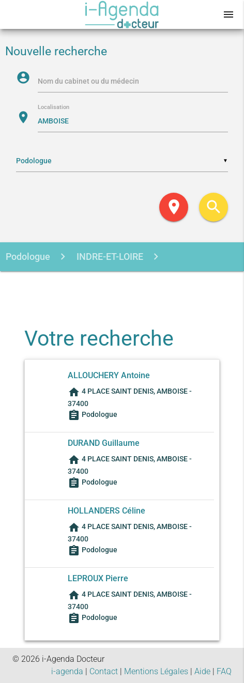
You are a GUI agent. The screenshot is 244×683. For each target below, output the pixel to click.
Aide (202, 671)
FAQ (224, 671)
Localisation (53, 107)
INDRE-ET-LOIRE (108, 256)
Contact (103, 671)
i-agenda (67, 671)
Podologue (28, 256)
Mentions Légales (156, 671)
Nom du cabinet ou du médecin (88, 81)
